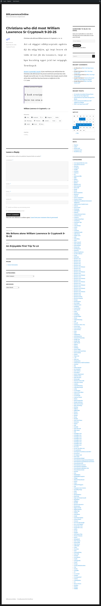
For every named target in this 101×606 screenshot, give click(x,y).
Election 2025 (77, 293)
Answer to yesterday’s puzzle (32, 71)
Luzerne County (78, 397)
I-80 (75, 357)
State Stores (77, 544)
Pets (75, 473)
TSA (75, 567)
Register (76, 145)
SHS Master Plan (78, 534)
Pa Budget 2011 (77, 435)
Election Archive (78, 296)
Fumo (75, 311)
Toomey (76, 555)
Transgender (77, 560)
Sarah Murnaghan (78, 517)
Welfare (76, 587)
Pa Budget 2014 (78, 440)
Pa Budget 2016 (78, 443)
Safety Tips (77, 511)
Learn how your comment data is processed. (44, 217)
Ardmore (76, 173)
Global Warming (78, 319)
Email (8, 191)
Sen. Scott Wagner (78, 524)
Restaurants (77, 506)
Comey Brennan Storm (79, 214)
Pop (75, 486)
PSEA (75, 491)
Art (75, 174)
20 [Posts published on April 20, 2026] (74, 127)
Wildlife (76, 588)
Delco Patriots (77, 244)
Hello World (77, 343)
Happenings (77, 334)
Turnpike (76, 570)
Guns (75, 331)
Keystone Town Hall (79, 380)
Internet (76, 364)
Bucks (75, 191)
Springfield (77, 539)
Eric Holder (77, 303)
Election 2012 (77, 258)
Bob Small (76, 187)
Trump (75, 564)
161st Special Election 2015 (80, 163)
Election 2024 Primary (79, 291)
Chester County (78, 199)
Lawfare (76, 384)
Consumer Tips (78, 222)
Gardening (76, 314)
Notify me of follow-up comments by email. (19, 207)
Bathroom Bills (78, 176)
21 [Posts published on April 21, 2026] (77, 127)
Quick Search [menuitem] (16, 1)
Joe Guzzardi (77, 369)
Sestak (75, 531)
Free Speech (77, 310)
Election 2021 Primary (79, 281)
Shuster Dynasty (78, 536)
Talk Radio (76, 545)
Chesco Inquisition (78, 197)
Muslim (76, 418)
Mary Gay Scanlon (78, 404)
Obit (75, 425)
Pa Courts (76, 446)
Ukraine (76, 575)
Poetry (75, 481)
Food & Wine (77, 308)
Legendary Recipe (78, 387)
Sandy (75, 516)
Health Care (77, 339)
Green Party (77, 326)
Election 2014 (77, 262)
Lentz (75, 389)
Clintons (76, 212)
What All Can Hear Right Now (81, 96)
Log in (75, 146)
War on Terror (77, 583)
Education (76, 257)
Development (77, 248)
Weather (76, 585)
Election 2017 (77, 268)
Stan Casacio (77, 540)
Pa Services (77, 453)
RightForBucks (78, 509)
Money (75, 412)
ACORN (76, 169)
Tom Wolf (76, 554)
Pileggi (75, 478)
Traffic (75, 559)
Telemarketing (77, 552)
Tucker (76, 569)
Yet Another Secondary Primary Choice (83, 94)
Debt (75, 237)
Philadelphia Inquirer (79, 476)
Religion (76, 501)
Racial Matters (77, 494)
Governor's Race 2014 (79, 324)
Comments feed (78, 150)
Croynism (76, 230)
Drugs (75, 255)
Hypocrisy (76, 356)
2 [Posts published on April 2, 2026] (83, 119)
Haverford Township (79, 338)
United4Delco (77, 580)
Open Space (77, 430)
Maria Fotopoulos (78, 400)
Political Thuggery (78, 484)
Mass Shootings (78, 405)
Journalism (77, 372)
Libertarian (77, 394)
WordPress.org (78, 151)
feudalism (76, 306)
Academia (76, 168)
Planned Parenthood (79, 479)
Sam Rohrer (77, 514)
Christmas (76, 209)
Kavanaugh (77, 379)
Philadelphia (77, 474)
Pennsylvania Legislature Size (81, 468)
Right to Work (77, 507)
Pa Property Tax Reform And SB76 (82, 451)
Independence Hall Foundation (82, 362)
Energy (76, 300)
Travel (75, 562)
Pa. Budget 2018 (78, 455)
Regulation (76, 499)
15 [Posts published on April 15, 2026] (80, 124)
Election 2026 (77, 295)
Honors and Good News (80, 351)
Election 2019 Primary (79, 275)
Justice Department (79, 374)
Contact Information (12, 265)
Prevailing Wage (78, 489)
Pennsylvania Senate (79, 470)
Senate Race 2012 (78, 527)
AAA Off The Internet (79, 164)
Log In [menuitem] (4, 1)
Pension (76, 471)
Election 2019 (77, 273)
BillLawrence (9, 42)
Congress (76, 217)
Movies (76, 415)
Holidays (76, 347)
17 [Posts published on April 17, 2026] (87, 124)
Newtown (76, 422)
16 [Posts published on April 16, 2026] (83, 124)
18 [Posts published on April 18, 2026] (90, 124)
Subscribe (77, 45)
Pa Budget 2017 (78, 445)
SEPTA (75, 529)
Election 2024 (77, 290)
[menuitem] (1, 1)
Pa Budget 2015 (78, 441)
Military (76, 408)
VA (74, 582)
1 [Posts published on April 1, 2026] (80, 119)
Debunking (77, 239)
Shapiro (76, 532)
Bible (75, 178)
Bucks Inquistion (78, 192)
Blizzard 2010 (77, 184)
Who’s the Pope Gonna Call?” (81, 104)
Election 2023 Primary (79, 288)
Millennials (77, 410)
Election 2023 (77, 286)
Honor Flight (77, 349)
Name (8, 184)
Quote (75, 493)
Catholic (76, 196)
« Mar (77, 133)
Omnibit (76, 427)
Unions (76, 578)
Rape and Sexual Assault (80, 498)
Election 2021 (77, 280)
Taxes (75, 547)
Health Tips (77, 341)
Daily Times (77, 234)
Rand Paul (76, 496)
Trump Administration (79, 565)
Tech (75, 550)
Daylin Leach (77, 235)
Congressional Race (79, 219)
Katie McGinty (77, 377)
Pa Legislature (77, 450)
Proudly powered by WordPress (25, 599)
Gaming (76, 313)
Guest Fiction (77, 329)
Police (75, 483)
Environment (77, 301)
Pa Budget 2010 (78, 433)
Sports (75, 537)
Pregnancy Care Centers (80, 488)
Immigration (77, 361)
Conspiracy (77, 220)
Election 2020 (77, 277)
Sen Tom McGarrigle (79, 522)
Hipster (76, 344)
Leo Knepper (77, 390)
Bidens (75, 179)
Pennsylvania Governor (80, 465)
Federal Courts (77, 305)
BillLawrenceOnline (17, 14)
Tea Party (76, 549)
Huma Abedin (77, 352)
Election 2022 (77, 283)
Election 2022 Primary (79, 285)
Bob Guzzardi (77, 186)
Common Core (77, 215)
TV (74, 572)
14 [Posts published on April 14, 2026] (77, 124)
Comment (9, 160)
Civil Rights (77, 211)
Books (75, 189)
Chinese (76, 206)
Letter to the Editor (78, 392)
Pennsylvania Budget (79, 458)
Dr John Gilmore (78, 253)
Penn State (76, 456)
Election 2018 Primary (79, 272)
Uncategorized (77, 577)
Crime (75, 229)
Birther (76, 182)
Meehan (76, 407)
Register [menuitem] (9, 1)
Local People (77, 395)
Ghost (75, 318)
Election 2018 (77, 270)
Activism (76, 171)
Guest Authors (77, 328)
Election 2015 (77, 263)
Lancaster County (78, 382)
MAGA (75, 399)
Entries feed (77, 148)
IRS (75, 366)
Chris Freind (77, 207)
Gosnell (76, 323)
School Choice (77, 519)
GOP (75, 321)
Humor (76, 354)
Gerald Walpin (77, 316)
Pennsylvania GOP (78, 463)
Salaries (76, 512)
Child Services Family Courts (81, 204)
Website (8, 199)
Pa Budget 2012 (78, 437)
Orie (75, 432)
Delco (75, 240)
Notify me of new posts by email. (16, 210)
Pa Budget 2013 (78, 438)
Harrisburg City (78, 336)
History (76, 346)
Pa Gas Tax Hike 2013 (79, 448)
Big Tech (76, 181)
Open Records (77, 428)
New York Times (78, 420)
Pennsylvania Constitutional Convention (84, 461)
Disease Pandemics (79, 252)
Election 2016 (77, 265)
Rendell (76, 503)
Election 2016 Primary (79, 267)
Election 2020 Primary (79, 278)
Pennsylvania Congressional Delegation (84, 460)
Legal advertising (78, 385)
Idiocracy (76, 359)
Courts (75, 227)
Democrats (77, 247)
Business (76, 194)
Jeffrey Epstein (77, 367)
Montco (76, 413)
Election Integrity (78, 298)
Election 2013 (77, 260)
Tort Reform (77, 557)
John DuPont (77, 371)
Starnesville (77, 542)
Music (75, 417)
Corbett (76, 224)
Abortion (76, 166)
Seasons (76, 521)
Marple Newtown (78, 402)
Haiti (75, 333)
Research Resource (79, 504)
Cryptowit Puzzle (10, 47)
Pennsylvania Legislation (80, 466)
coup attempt (77, 225)
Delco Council (77, 242)
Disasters (76, 250)
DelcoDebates (77, 245)
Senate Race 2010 (78, 526)
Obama (75, 423)
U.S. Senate (77, 573)
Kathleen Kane (77, 376)
